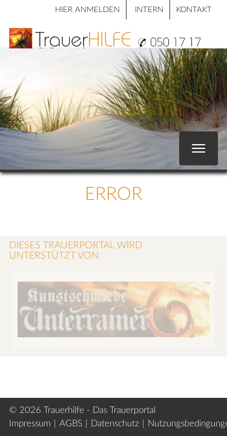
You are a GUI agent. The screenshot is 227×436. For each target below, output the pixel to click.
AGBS (70, 423)
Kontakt (194, 10)
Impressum (30, 423)
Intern (149, 10)
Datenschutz (115, 423)
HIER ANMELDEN (87, 10)
